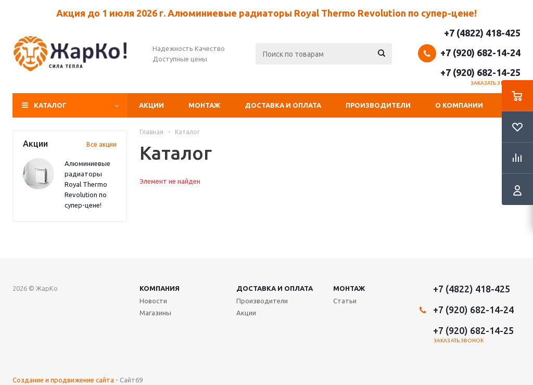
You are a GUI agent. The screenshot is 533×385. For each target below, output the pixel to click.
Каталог (50, 105)
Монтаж (204, 105)
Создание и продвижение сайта (63, 379)
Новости (153, 300)
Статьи (345, 300)
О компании (459, 105)
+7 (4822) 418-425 (482, 32)
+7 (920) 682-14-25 (480, 72)
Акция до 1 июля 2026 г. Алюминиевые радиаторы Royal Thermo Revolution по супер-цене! (266, 13)
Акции (151, 105)
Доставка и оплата (283, 105)
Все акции (101, 144)
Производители (378, 105)
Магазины (155, 312)
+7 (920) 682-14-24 (480, 52)
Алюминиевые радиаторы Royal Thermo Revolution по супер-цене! (87, 184)
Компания (159, 288)
